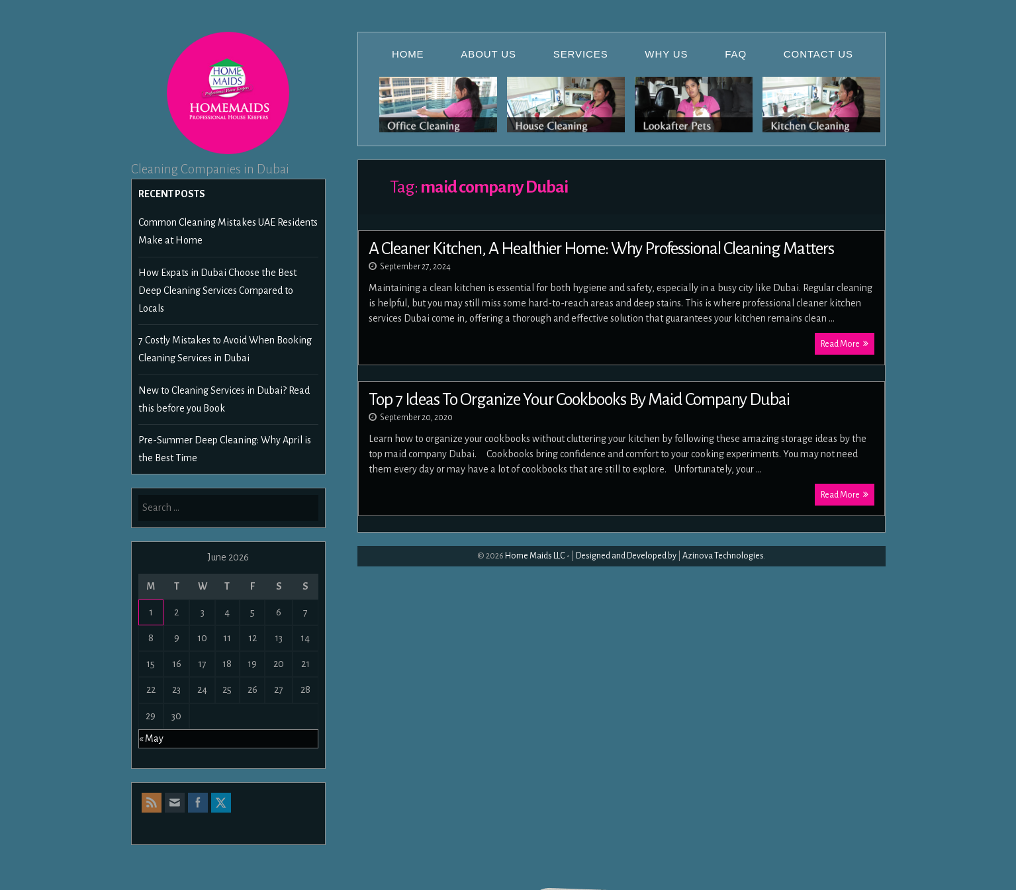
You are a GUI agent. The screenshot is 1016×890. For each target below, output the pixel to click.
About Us (488, 54)
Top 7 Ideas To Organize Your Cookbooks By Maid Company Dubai (579, 399)
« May (151, 738)
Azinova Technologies (723, 555)
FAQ (736, 54)
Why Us (666, 54)
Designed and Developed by (626, 555)
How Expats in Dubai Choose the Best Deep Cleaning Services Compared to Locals (217, 290)
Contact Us (818, 54)
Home (408, 54)
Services (580, 54)
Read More (844, 344)
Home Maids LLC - (537, 555)
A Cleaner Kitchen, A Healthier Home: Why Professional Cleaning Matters (601, 249)
